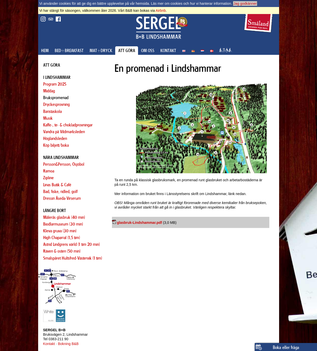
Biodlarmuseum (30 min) (63, 224)
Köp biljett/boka (56, 145)
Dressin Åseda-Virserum (62, 198)
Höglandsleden (55, 138)
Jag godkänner (245, 4)
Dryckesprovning (56, 104)
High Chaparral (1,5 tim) (61, 237)
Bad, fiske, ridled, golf (60, 191)
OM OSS (147, 50)
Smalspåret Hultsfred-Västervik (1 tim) (72, 258)
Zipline (48, 177)
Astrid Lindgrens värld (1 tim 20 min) (71, 244)
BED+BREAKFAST (69, 50)
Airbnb (161, 11)
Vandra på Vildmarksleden (64, 131)
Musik (48, 118)
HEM (45, 50)
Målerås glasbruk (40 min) (64, 217)
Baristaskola (52, 111)
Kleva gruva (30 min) (60, 230)
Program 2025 (54, 84)
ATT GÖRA (126, 50)
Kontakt (49, 344)
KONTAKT (168, 50)
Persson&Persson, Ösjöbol (63, 164)
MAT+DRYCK (101, 50)
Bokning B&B (68, 344)
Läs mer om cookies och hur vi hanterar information (191, 4)
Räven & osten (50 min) (62, 251)
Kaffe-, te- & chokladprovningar (68, 124)
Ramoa (48, 170)
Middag (49, 90)
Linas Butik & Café (57, 184)
